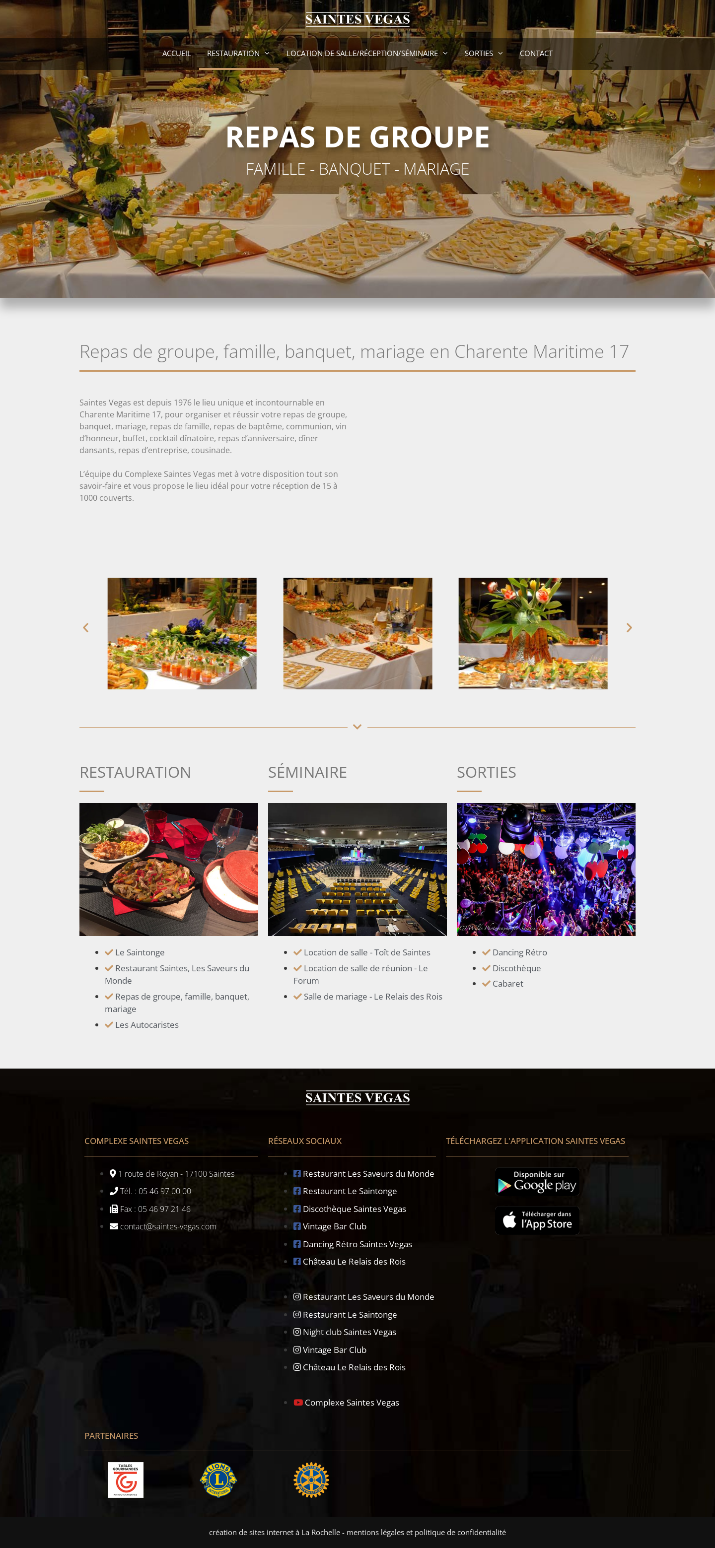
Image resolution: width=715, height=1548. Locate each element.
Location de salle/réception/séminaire (371, 53)
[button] (85, 627)
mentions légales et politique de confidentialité (426, 1532)
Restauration (243, 53)
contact (536, 53)
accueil (176, 53)
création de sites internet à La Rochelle (274, 1532)
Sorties (488, 53)
